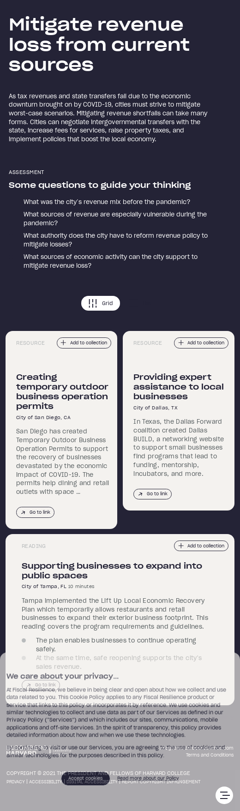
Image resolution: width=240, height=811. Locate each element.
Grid (101, 303)
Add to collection (83, 343)
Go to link (35, 513)
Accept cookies (85, 781)
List (140, 303)
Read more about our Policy (148, 781)
